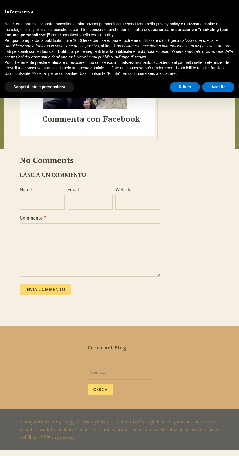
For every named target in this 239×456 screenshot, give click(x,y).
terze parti (91, 40)
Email (73, 196)
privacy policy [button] (168, 24)
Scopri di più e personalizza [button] (39, 87)
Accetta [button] (218, 87)
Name (26, 196)
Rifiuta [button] (185, 87)
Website (123, 196)
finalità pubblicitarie (118, 51)
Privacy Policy (95, 428)
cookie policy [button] (102, 35)
